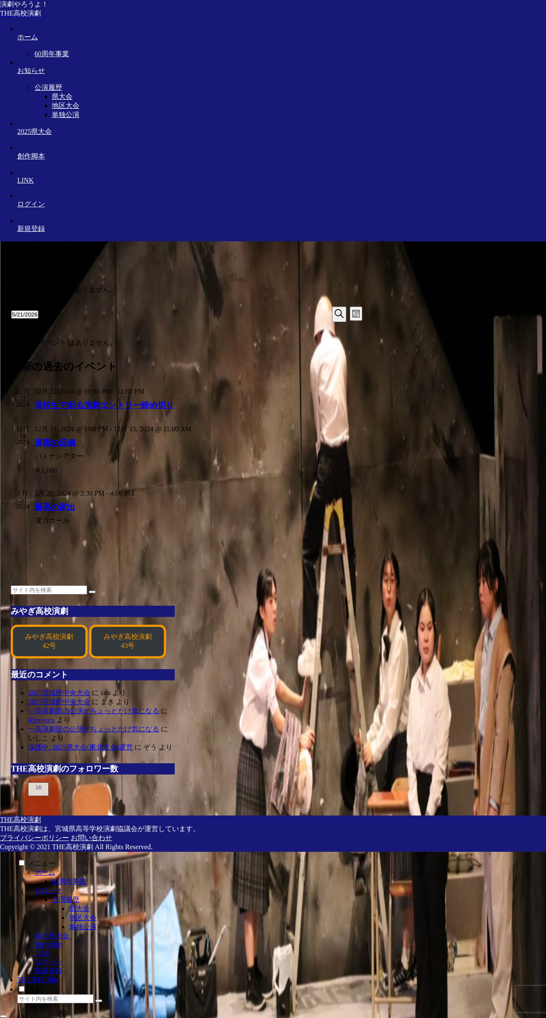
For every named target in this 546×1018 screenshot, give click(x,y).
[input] (49, 589)
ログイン (48, 961)
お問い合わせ (91, 837)
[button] (92, 592)
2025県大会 (52, 935)
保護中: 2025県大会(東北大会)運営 (80, 747)
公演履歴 (65, 899)
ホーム (45, 872)
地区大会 (83, 917)
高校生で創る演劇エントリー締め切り (104, 405)
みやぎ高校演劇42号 (49, 641)
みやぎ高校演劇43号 (128, 641)
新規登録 (48, 970)
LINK (43, 953)
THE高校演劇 (37, 979)
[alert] (186, 290)
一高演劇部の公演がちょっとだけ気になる (93, 710)
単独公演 (83, 926)
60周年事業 (69, 881)
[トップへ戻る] (3, 1016)
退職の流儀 (55, 442)
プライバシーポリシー (34, 837)
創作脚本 (48, 944)
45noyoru (41, 720)
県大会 (79, 908)
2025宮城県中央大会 (59, 692)
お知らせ (48, 890)
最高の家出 (55, 507)
